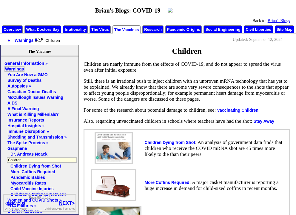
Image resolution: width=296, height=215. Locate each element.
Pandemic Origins (183, 29)
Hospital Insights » (25, 125)
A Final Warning (23, 108)
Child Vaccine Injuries (32, 188)
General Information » (26, 63)
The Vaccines (126, 29)
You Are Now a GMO (27, 74)
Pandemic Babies (27, 177)
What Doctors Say (42, 29)
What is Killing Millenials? (33, 114)
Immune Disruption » (28, 131)
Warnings (14, 69)
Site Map (284, 29)
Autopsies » (19, 86)
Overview (12, 29)
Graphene (17, 148)
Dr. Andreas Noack (28, 154)
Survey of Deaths (24, 80)
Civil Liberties (258, 29)
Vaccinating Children (237, 110)
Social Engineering (222, 29)
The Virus (100, 29)
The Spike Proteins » (28, 142)
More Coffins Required (167, 182)
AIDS (12, 103)
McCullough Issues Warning (35, 97)
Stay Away (264, 121)
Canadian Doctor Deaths (31, 91)
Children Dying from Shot (170, 142)
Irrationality (75, 29)
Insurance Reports (25, 120)
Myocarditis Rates (28, 183)
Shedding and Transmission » (37, 137)
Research (153, 29)
